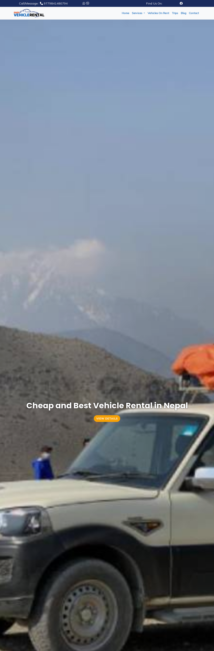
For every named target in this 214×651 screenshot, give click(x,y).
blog (183, 13)
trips (175, 13)
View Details (107, 418)
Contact (194, 13)
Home (125, 13)
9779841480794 (43, 3)
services (137, 13)
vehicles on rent (158, 13)
